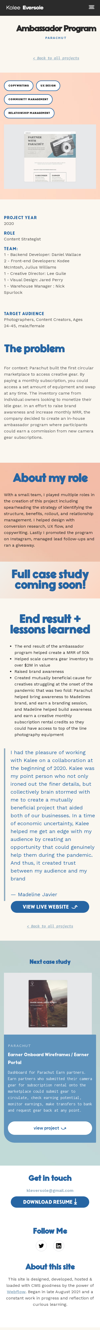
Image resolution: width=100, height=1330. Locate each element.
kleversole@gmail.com (50, 1190)
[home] (23, 7)
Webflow (16, 1291)
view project (50, 1128)
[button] (84, 11)
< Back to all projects (56, 58)
